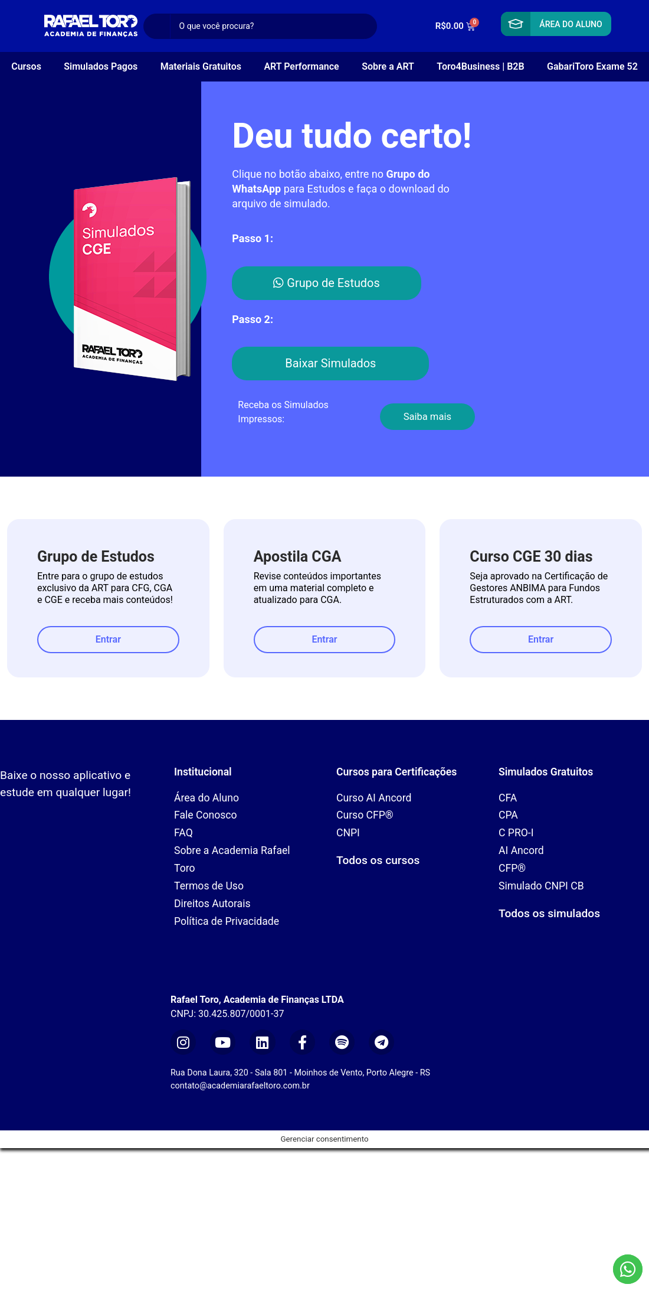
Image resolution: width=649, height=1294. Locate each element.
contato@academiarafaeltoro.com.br (240, 1086)
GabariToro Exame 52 (592, 66)
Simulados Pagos (100, 66)
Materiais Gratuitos (200, 66)
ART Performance (301, 66)
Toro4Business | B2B (480, 66)
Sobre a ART (388, 66)
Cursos (26, 66)
